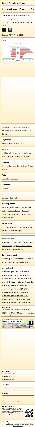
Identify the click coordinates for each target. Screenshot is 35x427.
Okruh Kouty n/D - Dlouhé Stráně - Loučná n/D (17, 259)
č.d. (3, 22)
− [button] (4, 82)
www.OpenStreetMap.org (23, 423)
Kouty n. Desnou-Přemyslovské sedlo (16, 262)
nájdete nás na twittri (9, 373)
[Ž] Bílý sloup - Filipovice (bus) (12, 249)
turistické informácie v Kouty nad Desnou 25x (17, 278)
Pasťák (4, 143)
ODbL (22, 424)
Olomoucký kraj (19, 127)
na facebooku (14, 408)
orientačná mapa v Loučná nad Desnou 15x (16, 275)
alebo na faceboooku (9, 376)
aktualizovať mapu (12, 309)
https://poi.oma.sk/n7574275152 (9, 122)
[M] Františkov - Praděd (9, 242)
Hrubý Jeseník (6, 153)
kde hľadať (5, 384)
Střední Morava (7, 127)
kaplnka (4, 188)
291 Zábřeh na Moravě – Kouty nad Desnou (16, 227)
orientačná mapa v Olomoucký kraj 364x (15, 289)
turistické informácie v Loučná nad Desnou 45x (17, 282)
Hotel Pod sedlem (14, 143)
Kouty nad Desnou (13, 156)
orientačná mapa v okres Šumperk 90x (14, 285)
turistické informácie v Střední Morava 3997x (16, 302)
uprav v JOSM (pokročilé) (24, 309)
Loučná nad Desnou (18, 3)
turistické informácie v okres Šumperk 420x (16, 292)
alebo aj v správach (9, 379)
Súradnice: (5, 35)
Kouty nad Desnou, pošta (10, 166)
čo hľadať (5, 393)
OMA (8, 3)
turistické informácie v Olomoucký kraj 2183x (16, 299)
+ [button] (4, 80)
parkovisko (5, 179)
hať (3, 198)
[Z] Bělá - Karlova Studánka (23, 246)
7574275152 (5, 310)
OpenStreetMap (14, 120)
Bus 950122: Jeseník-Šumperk (12, 230)
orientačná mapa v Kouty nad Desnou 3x (15, 272)
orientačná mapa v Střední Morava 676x (15, 296)
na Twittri (19, 409)
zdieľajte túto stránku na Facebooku (12, 409)
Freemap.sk (24, 120)
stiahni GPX (5, 313)
